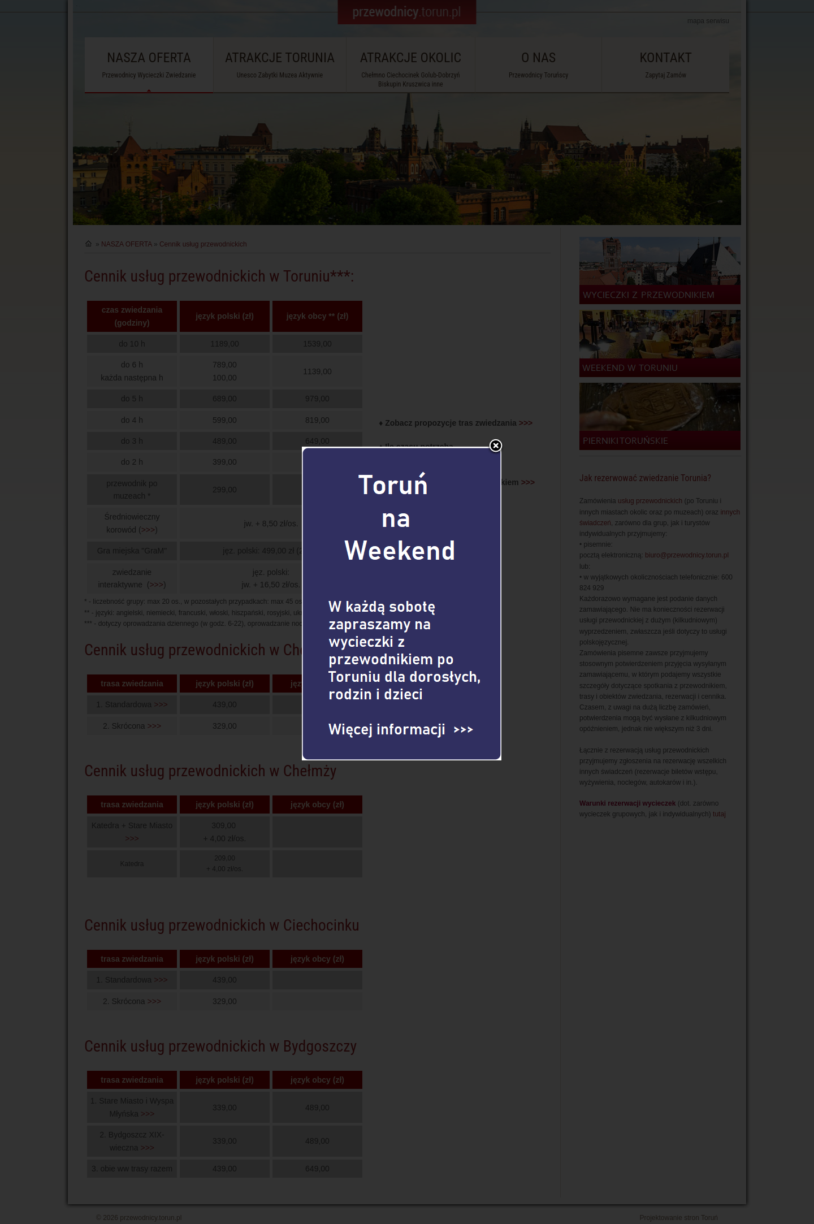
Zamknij (495, 413)
